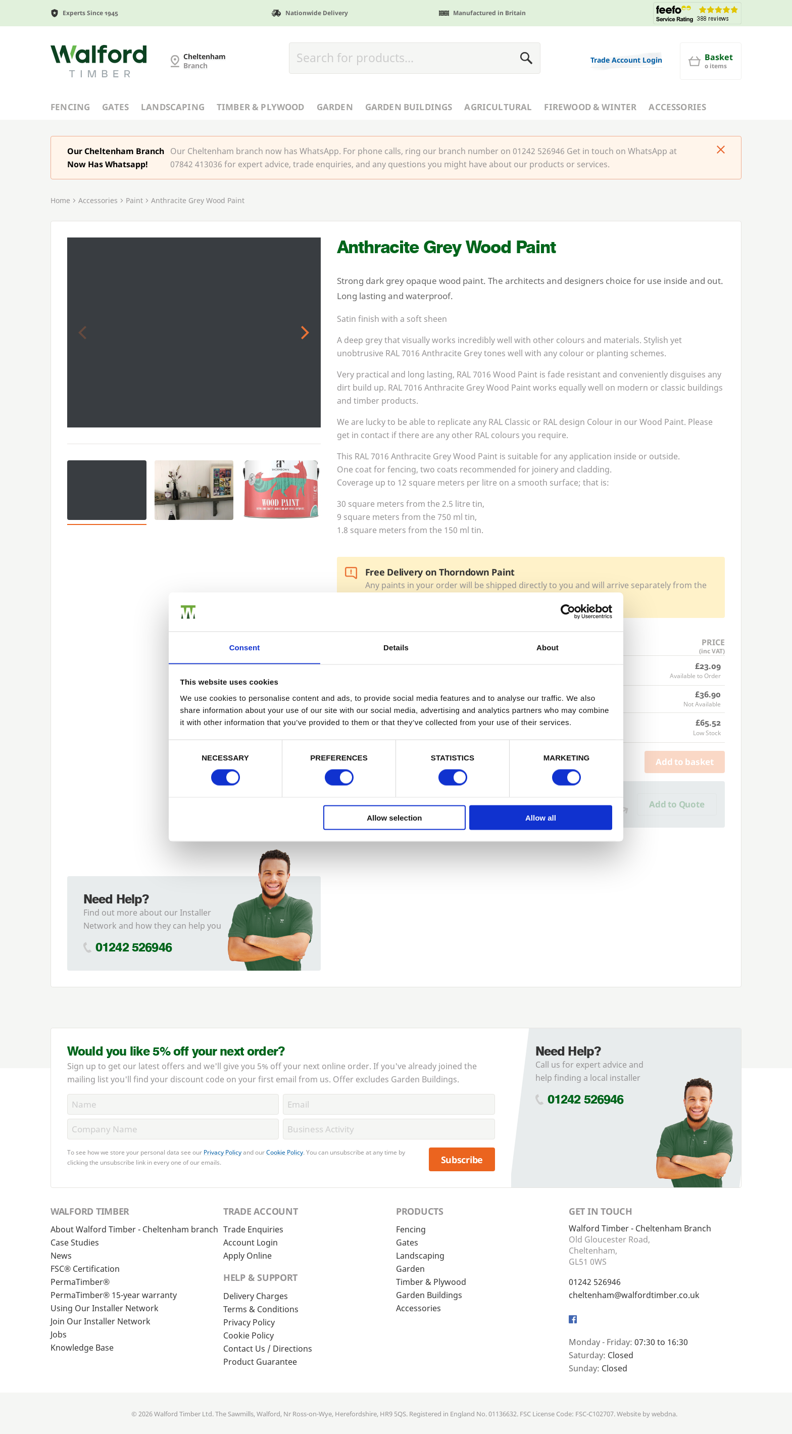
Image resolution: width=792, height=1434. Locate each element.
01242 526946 (133, 947)
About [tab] (547, 647)
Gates (115, 107)
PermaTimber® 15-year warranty (114, 1295)
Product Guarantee (260, 1361)
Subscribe (462, 1160)
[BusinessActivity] (388, 1129)
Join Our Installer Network (101, 1321)
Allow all (540, 818)
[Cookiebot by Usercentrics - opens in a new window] (568, 611)
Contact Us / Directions (267, 1348)
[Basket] (710, 61)
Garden (335, 107)
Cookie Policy (284, 1152)
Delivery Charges (255, 1296)
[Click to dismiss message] (721, 150)
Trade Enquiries (253, 1229)
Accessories (677, 107)
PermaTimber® (80, 1281)
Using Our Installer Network (105, 1308)
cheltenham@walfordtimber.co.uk (634, 1295)
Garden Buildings (409, 107)
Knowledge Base (82, 1347)
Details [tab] (396, 647)
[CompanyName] (173, 1129)
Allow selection (394, 818)
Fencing (70, 107)
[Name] (173, 1104)
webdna (664, 1413)
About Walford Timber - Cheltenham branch (134, 1229)
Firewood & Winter (590, 107)
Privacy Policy (222, 1152)
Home (60, 200)
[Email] (388, 1104)
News (61, 1255)
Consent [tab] (244, 647)
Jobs (59, 1334)
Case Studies (75, 1242)
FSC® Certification (85, 1268)
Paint (134, 200)
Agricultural (498, 107)
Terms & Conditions (261, 1309)
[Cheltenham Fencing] (98, 61)
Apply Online (247, 1255)
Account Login (250, 1242)
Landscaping (173, 107)
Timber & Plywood (261, 107)
